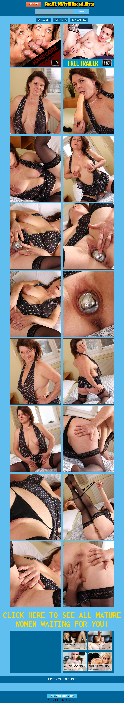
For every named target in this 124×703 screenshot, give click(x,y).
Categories (44, 20)
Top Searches (79, 20)
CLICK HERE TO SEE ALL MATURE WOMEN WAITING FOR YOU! (62, 619)
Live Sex (33, 4)
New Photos (61, 20)
